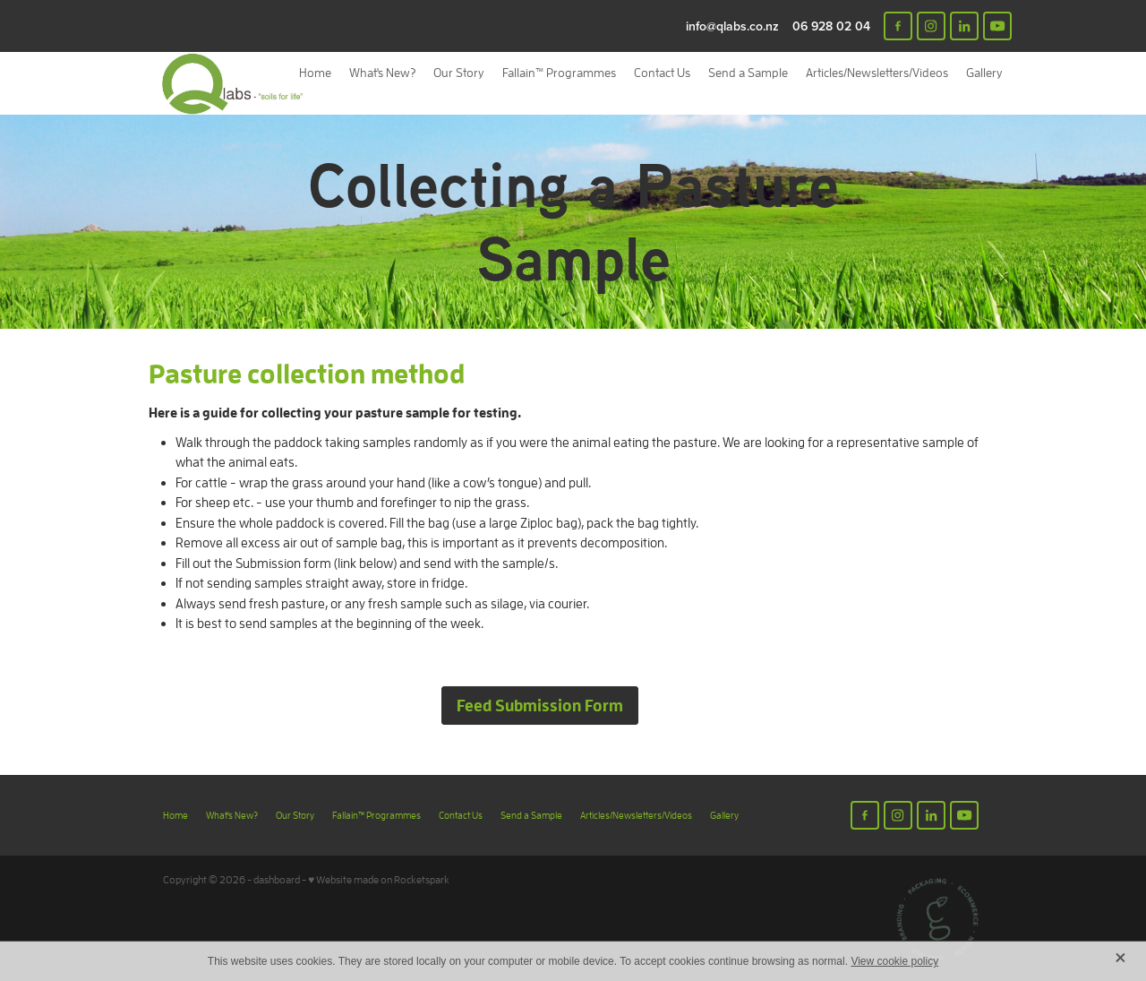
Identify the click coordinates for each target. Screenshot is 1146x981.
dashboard (276, 879)
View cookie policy (894, 961)
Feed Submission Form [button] (540, 705)
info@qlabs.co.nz (732, 26)
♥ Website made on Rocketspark (378, 879)
